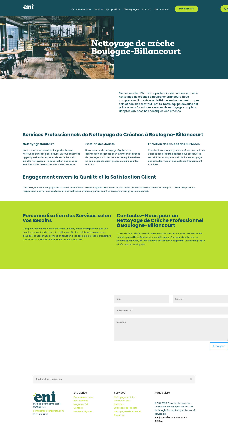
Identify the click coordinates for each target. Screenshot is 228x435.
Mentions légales (83, 411)
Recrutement (161, 9)
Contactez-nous (132, 253)
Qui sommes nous (81, 9)
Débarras (119, 415)
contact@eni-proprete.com (48, 410)
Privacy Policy (174, 410)
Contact (146, 9)
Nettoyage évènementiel (127, 411)
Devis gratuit (186, 8)
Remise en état (122, 400)
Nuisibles (119, 404)
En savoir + (34, 248)
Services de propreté (105, 9)
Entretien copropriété (125, 407)
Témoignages (131, 9)
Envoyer (219, 346)
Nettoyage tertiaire (124, 397)
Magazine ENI (81, 404)
